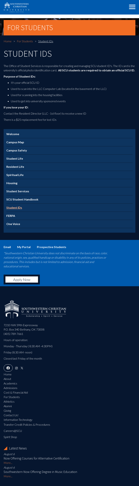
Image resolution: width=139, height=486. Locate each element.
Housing (11, 183)
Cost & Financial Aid (16, 392)
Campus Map (15, 142)
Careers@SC (12, 430)
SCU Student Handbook (22, 199)
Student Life (14, 158)
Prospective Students (51, 247)
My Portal (24, 247)
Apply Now (21, 279)
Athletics (9, 401)
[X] (21, 368)
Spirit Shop (10, 437)
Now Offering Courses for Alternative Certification (36, 458)
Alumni (8, 406)
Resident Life (15, 166)
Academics (10, 383)
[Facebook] (8, 368)
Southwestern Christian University (26, 6)
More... (8, 462)
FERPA (10, 215)
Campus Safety (16, 150)
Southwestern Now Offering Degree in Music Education (40, 472)
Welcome (12, 134)
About (7, 378)
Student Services (17, 191)
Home (8, 41)
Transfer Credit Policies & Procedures (27, 424)
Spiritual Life (15, 175)
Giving (7, 410)
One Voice (13, 224)
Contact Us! (11, 415)
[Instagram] (16, 368)
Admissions (10, 388)
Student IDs (14, 207)
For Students (25, 41)
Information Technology (18, 419)
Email (7, 247)
